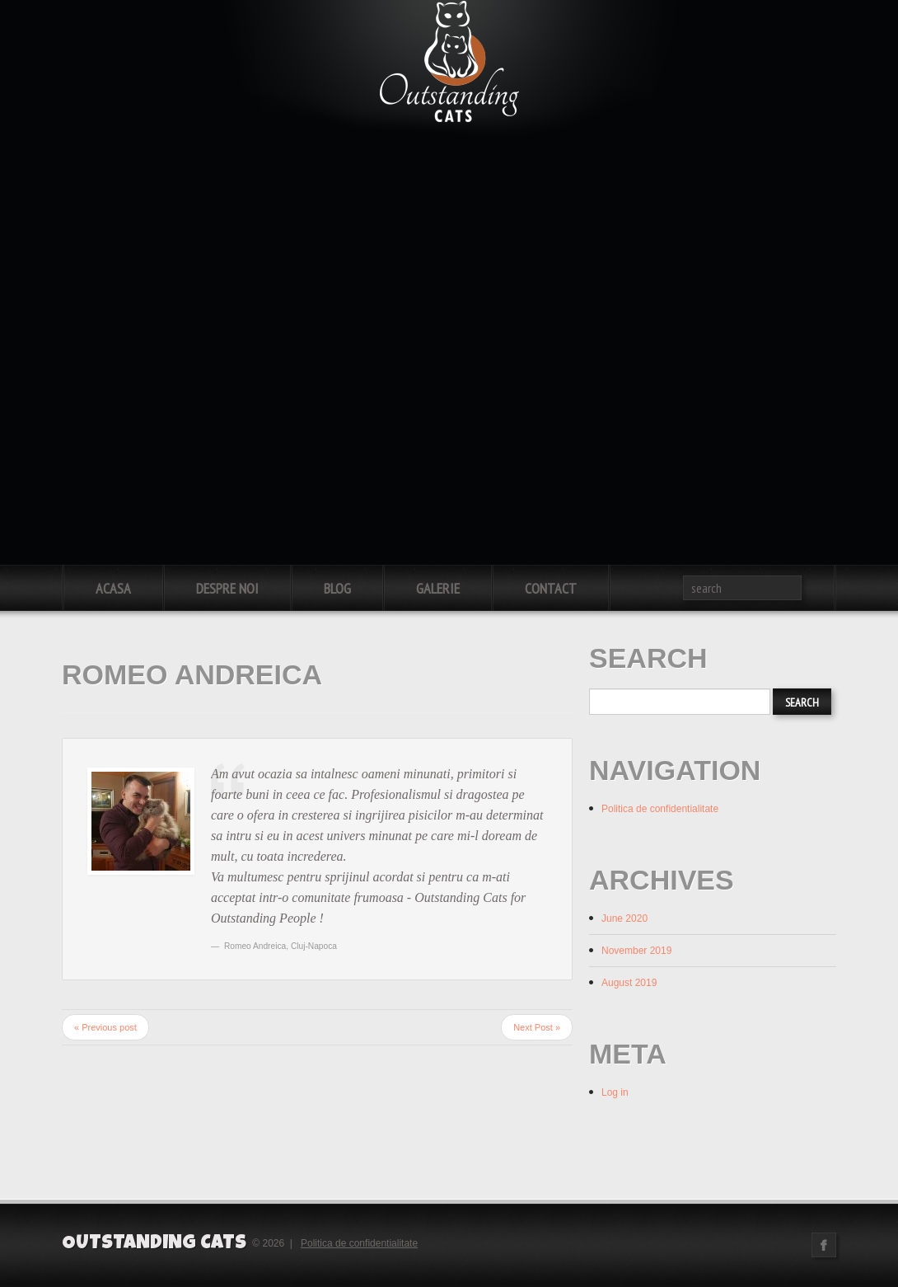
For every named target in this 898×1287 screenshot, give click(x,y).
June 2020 (624, 918)
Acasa (113, 588)
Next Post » (536, 1027)
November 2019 (636, 950)
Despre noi (227, 588)
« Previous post (105, 1027)
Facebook (823, 1245)
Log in (615, 1092)
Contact (551, 588)
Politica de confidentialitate (659, 809)
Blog (337, 588)
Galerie (438, 588)
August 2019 (629, 983)
